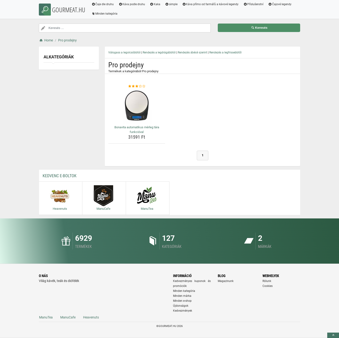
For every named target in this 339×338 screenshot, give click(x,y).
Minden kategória (105, 13)
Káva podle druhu (132, 4)
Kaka (155, 4)
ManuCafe (68, 317)
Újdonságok (180, 305)
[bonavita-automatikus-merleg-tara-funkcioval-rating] (137, 86)
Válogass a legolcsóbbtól (124, 52)
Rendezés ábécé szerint (192, 52)
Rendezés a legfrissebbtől (225, 52)
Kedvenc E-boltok (60, 175)
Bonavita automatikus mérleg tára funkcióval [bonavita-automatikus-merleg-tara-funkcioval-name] (136, 129)
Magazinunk (226, 281)
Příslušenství (253, 4)
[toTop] (333, 335)
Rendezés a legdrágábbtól (159, 52)
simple (171, 4)
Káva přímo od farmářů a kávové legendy (210, 4)
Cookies (267, 286)
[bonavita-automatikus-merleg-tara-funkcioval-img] (137, 106)
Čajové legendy (280, 4)
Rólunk (266, 281)
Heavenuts (91, 317)
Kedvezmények (182, 310)
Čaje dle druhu (103, 4)
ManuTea (46, 317)
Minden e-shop (182, 300)
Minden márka (182, 296)
